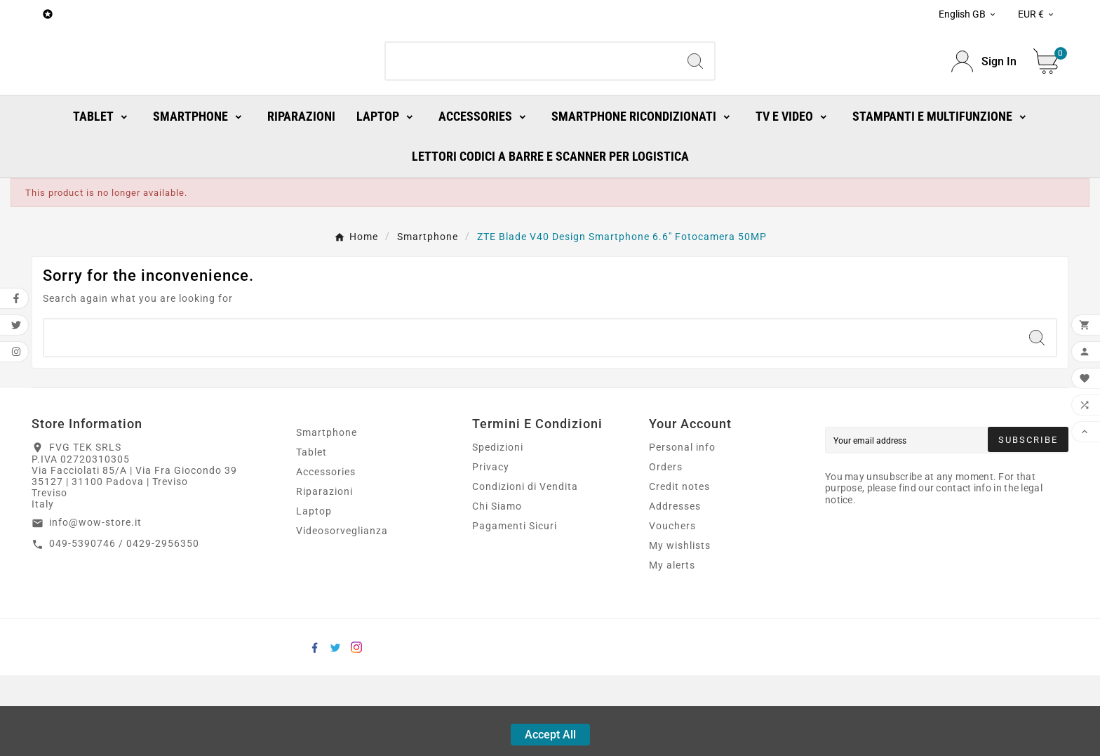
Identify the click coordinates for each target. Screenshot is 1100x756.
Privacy (490, 547)
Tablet (311, 532)
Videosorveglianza (342, 611)
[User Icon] (984, 102)
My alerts (672, 645)
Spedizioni (497, 527)
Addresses (675, 586)
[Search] (531, 102)
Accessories (326, 552)
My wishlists (680, 626)
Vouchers (672, 606)
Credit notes (679, 567)
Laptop (314, 591)
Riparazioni (324, 572)
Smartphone (326, 513)
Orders (666, 547)
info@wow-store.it (95, 603)
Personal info (682, 527)
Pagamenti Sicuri (514, 606)
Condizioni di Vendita (525, 567)
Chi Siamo (497, 586)
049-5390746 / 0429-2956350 (124, 624)
